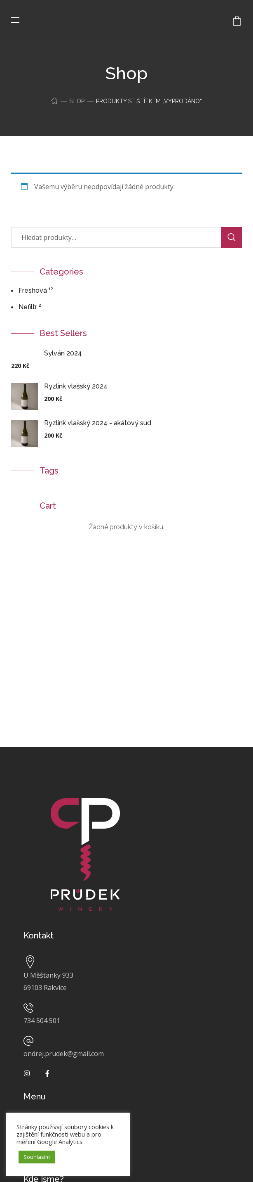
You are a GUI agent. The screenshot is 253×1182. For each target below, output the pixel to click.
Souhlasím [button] (36, 1157)
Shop (76, 101)
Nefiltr (28, 307)
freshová (33, 290)
